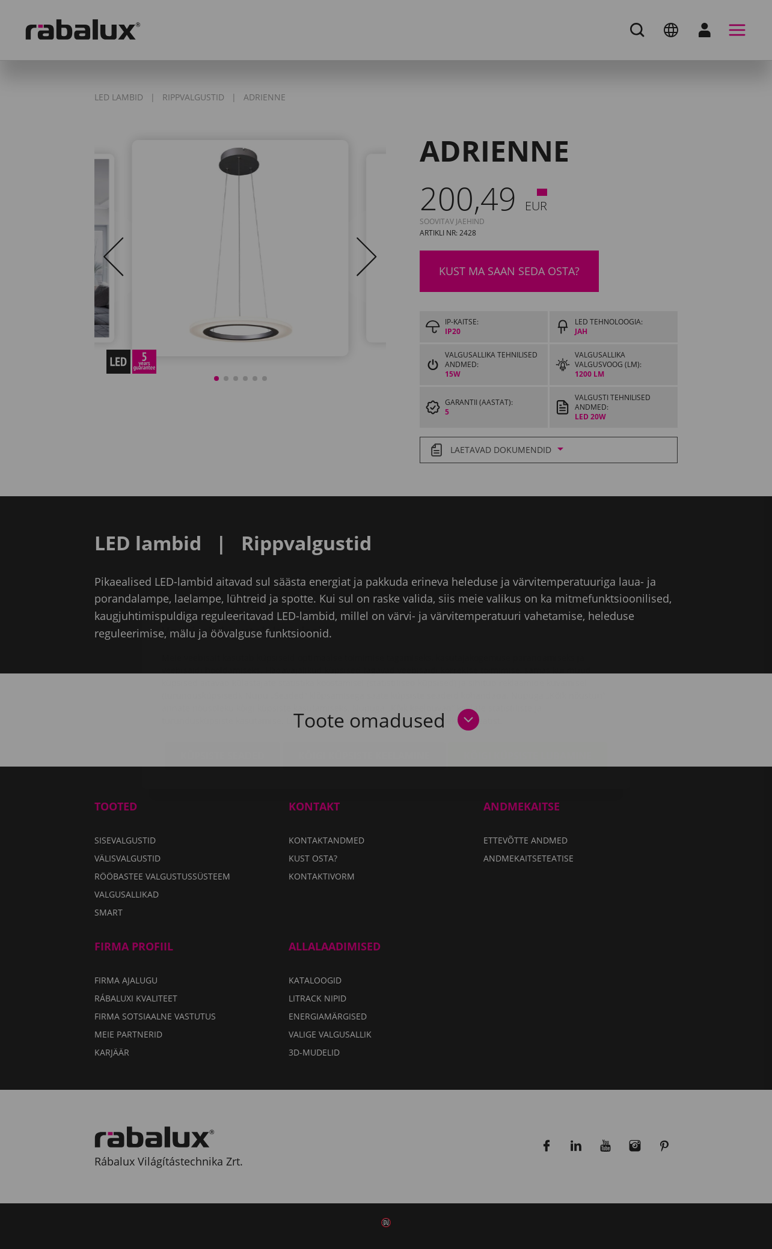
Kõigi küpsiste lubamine (528, 684)
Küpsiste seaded (222, 684)
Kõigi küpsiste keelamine (364, 684)
